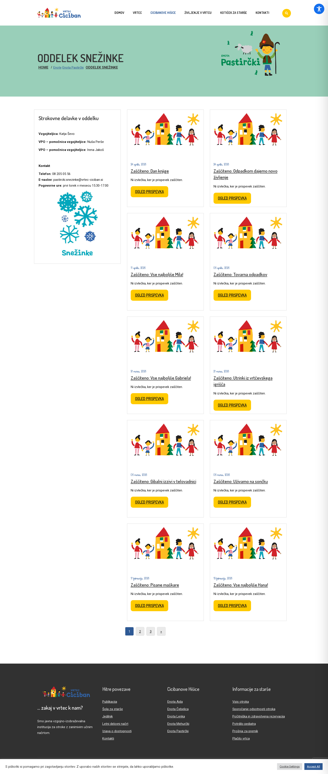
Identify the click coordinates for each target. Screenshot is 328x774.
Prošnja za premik (245, 731)
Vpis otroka (240, 702)
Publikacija (109, 702)
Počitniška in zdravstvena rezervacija (258, 716)
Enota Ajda (175, 702)
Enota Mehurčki (178, 724)
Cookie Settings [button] (290, 766)
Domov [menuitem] (119, 13)
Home (43, 67)
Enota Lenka (176, 716)
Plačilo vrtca (241, 738)
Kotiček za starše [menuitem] (233, 13)
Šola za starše (112, 709)
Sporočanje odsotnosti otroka (253, 709)
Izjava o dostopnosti (117, 731)
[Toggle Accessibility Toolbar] (319, 9)
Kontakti (108, 738)
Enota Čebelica (178, 709)
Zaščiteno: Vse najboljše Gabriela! (161, 378)
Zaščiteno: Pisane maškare (155, 585)
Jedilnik (107, 716)
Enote (57, 67)
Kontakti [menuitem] (262, 13)
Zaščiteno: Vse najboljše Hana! (241, 585)
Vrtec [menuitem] (137, 13)
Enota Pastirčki (73, 67)
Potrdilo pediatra (244, 724)
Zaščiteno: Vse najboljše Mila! (157, 274)
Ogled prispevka (149, 191)
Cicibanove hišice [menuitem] (163, 13)
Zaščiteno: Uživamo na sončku (241, 481)
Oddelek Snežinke (102, 67)
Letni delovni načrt (115, 724)
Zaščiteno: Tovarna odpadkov (240, 274)
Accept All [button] (313, 766)
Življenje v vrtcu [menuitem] (198, 13)
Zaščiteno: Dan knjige (150, 171)
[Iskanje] (286, 13)
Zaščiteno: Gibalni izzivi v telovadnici (163, 481)
